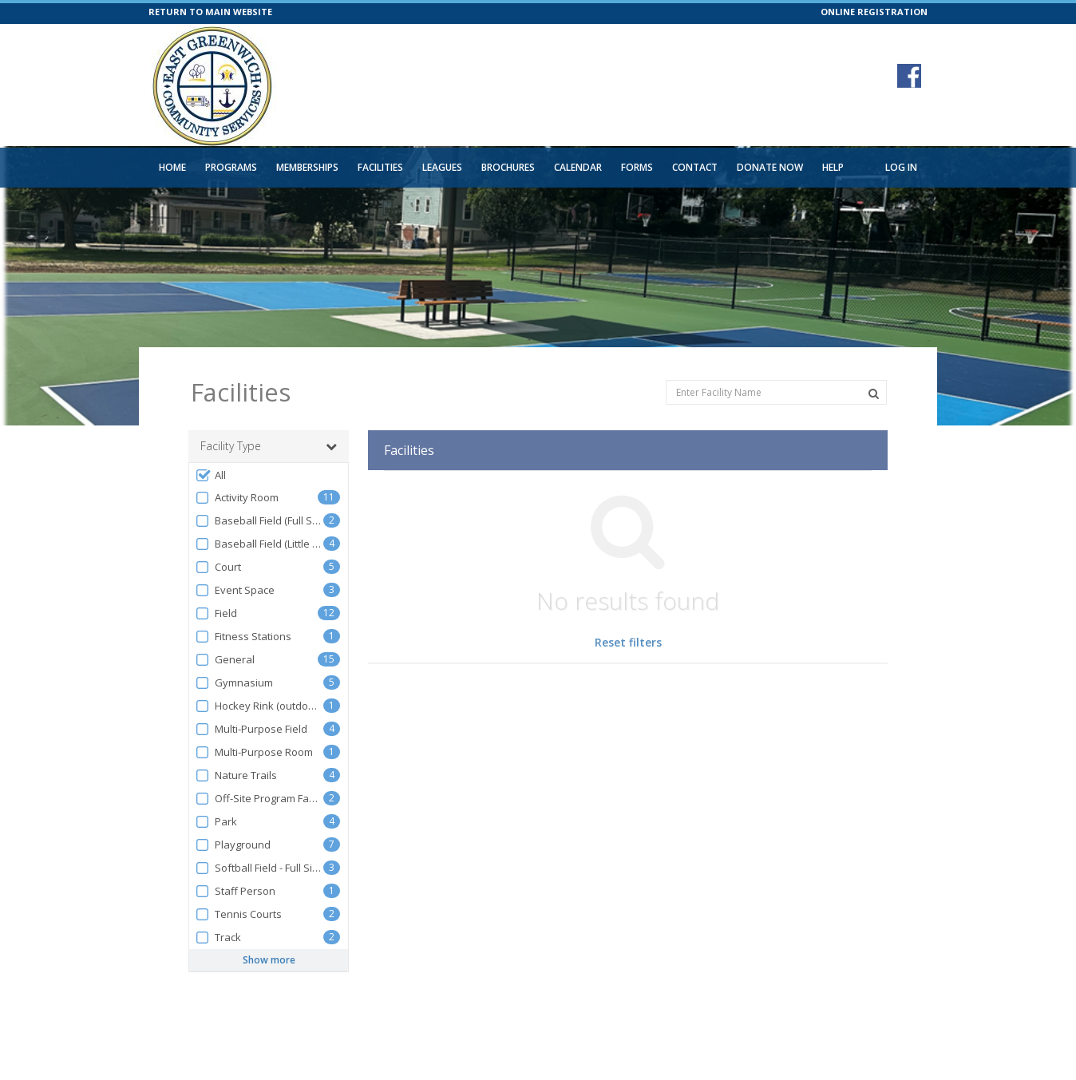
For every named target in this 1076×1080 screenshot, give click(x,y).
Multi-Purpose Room (254, 752)
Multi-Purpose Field (251, 729)
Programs (231, 167)
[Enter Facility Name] (776, 392)
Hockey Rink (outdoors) (259, 706)
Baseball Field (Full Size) (259, 520)
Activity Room (237, 497)
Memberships (307, 167)
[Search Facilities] (873, 393)
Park (216, 821)
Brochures (508, 167)
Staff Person (235, 891)
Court (218, 567)
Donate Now (770, 167)
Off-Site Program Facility (259, 798)
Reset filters (628, 642)
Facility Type (268, 446)
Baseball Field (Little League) (259, 544)
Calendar (578, 167)
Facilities (380, 167)
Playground (233, 845)
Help (833, 167)
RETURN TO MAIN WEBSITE (210, 12)
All (210, 475)
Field (216, 613)
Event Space (235, 590)
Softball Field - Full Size (259, 868)
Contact (695, 167)
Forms (637, 167)
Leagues (442, 167)
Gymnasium (234, 682)
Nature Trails (236, 775)
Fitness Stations (243, 636)
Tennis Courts (238, 914)
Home (172, 167)
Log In (901, 167)
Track (218, 937)
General (225, 659)
